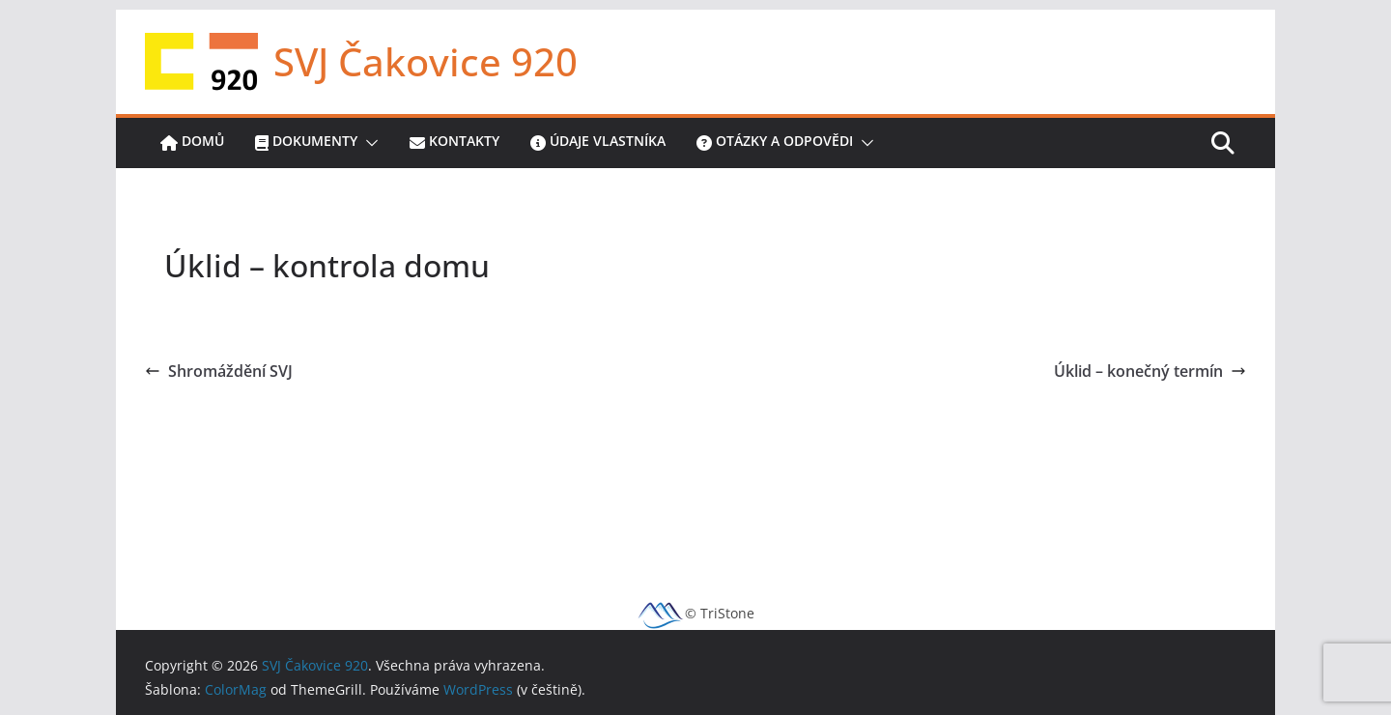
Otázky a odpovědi (774, 143)
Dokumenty (306, 143)
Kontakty (454, 143)
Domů (192, 143)
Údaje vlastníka (598, 143)
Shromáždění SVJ (219, 371)
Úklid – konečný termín (1150, 371)
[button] (368, 143)
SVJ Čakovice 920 (425, 61)
